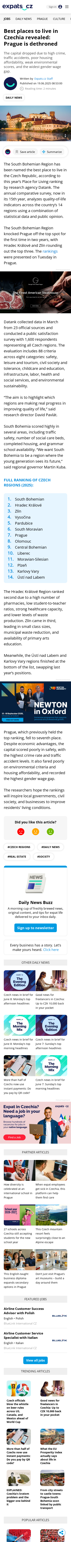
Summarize (52, 152)
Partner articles (35, 1152)
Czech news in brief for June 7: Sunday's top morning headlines (50, 1084)
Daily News (24, 19)
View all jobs (35, 1360)
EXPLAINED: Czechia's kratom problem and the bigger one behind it (18, 1497)
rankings (50, 251)
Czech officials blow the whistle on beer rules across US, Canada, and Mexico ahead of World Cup (17, 1411)
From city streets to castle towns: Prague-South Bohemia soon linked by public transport (51, 1499)
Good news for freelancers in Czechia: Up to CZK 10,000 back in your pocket (50, 1408)
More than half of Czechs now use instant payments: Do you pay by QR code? (18, 1456)
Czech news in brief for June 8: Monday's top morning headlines (18, 1044)
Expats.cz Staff (43, 78)
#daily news (50, 847)
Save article (25, 152)
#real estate (17, 856)
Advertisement (63, 269)
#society (43, 856)
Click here (51, 949)
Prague (42, 19)
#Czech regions (19, 847)
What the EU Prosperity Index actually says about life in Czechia (51, 1456)
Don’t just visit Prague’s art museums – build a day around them (50, 1278)
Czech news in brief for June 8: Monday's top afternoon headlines (18, 999)
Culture (59, 19)
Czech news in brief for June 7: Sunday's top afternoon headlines (50, 1044)
